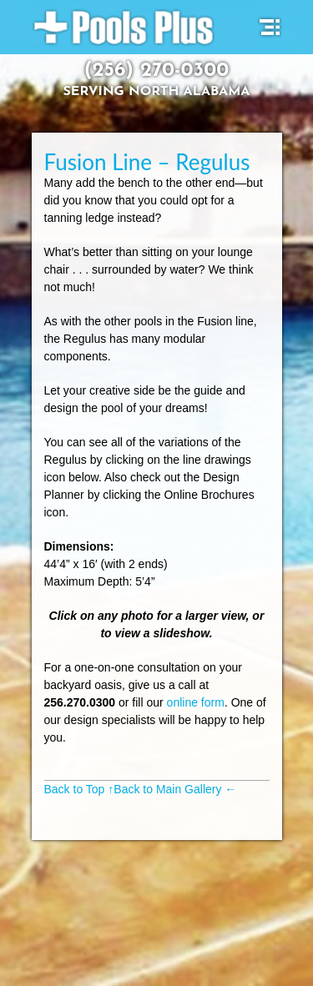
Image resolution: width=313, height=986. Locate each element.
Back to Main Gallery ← (175, 789)
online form (196, 702)
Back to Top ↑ (79, 789)
